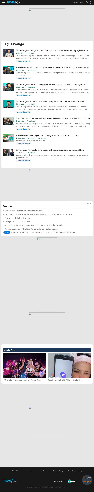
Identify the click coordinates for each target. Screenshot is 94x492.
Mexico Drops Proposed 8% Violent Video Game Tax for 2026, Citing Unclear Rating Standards (38, 214)
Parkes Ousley (31, 121)
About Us (15, 471)
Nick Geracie (31, 53)
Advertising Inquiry (75, 471)
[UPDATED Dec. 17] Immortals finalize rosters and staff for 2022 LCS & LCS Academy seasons (52, 67)
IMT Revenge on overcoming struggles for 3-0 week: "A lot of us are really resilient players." (51, 84)
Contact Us (28, 471)
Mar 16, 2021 (20, 104)
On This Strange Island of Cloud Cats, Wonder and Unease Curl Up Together (31, 229)
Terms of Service (42, 471)
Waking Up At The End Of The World (17, 221)
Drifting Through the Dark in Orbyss (17, 218)
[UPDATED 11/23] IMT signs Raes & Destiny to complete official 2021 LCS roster (47, 135)
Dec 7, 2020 (20, 121)
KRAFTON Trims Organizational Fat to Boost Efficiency (23, 210)
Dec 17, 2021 (20, 70)
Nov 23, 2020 (20, 138)
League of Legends (23, 61)
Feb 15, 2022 (20, 53)
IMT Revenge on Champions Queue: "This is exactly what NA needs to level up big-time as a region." (53, 50)
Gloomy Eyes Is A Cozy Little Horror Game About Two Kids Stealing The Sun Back (33, 225)
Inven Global (13, 2)
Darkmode (75, 2)
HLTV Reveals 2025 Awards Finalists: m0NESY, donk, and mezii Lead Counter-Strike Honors (39, 232)
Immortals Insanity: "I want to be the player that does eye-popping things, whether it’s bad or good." (53, 118)
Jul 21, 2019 (20, 152)
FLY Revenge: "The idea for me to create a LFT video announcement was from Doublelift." (50, 150)
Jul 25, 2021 (20, 87)
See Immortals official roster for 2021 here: (30, 141)
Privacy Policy (58, 471)
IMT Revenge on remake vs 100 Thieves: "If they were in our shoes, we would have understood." (52, 101)
